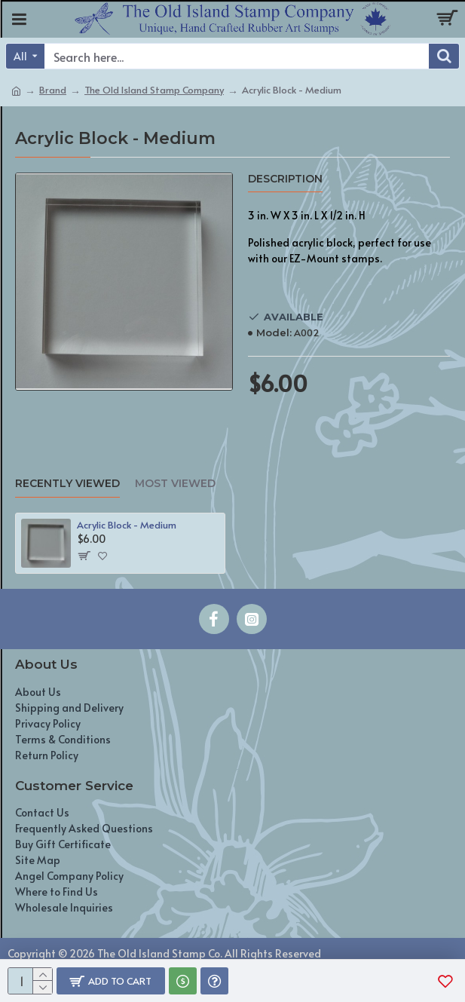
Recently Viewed (67, 483)
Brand (52, 90)
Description (285, 179)
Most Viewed (175, 483)
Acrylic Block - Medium (126, 525)
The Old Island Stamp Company (154, 90)
